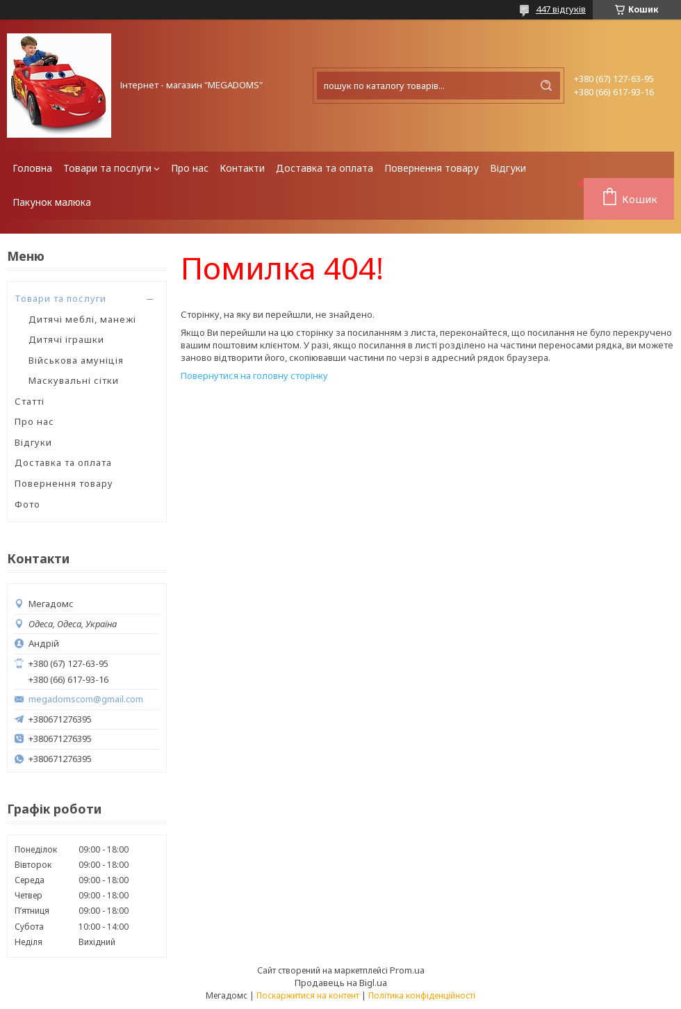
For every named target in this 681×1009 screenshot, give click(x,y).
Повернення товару (431, 168)
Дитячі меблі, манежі (82, 319)
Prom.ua (407, 970)
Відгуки (508, 168)
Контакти (242, 168)
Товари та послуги (107, 168)
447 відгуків (561, 9)
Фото (27, 504)
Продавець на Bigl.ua (341, 982)
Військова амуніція (76, 360)
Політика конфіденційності (421, 995)
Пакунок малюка (52, 202)
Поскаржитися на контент (307, 995)
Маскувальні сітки (73, 380)
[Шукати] (546, 85)
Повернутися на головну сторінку (254, 375)
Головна (32, 168)
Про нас (189, 168)
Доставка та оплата (324, 168)
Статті (29, 401)
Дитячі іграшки (66, 339)
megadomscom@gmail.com (85, 699)
